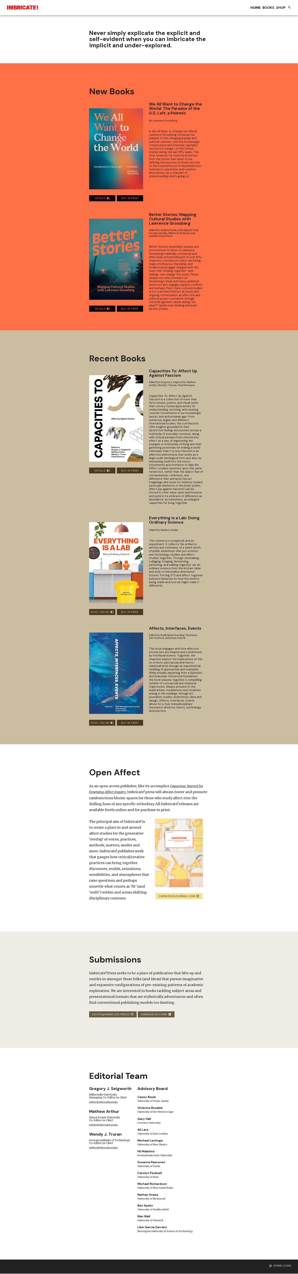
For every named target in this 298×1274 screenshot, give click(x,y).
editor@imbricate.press (113, 1014)
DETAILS (102, 198)
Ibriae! (22, 7)
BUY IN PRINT (130, 198)
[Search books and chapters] (289, 8)
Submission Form (156, 1014)
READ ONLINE (102, 612)
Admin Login (264, 1266)
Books (268, 7)
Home (255, 7)
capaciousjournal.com (179, 896)
